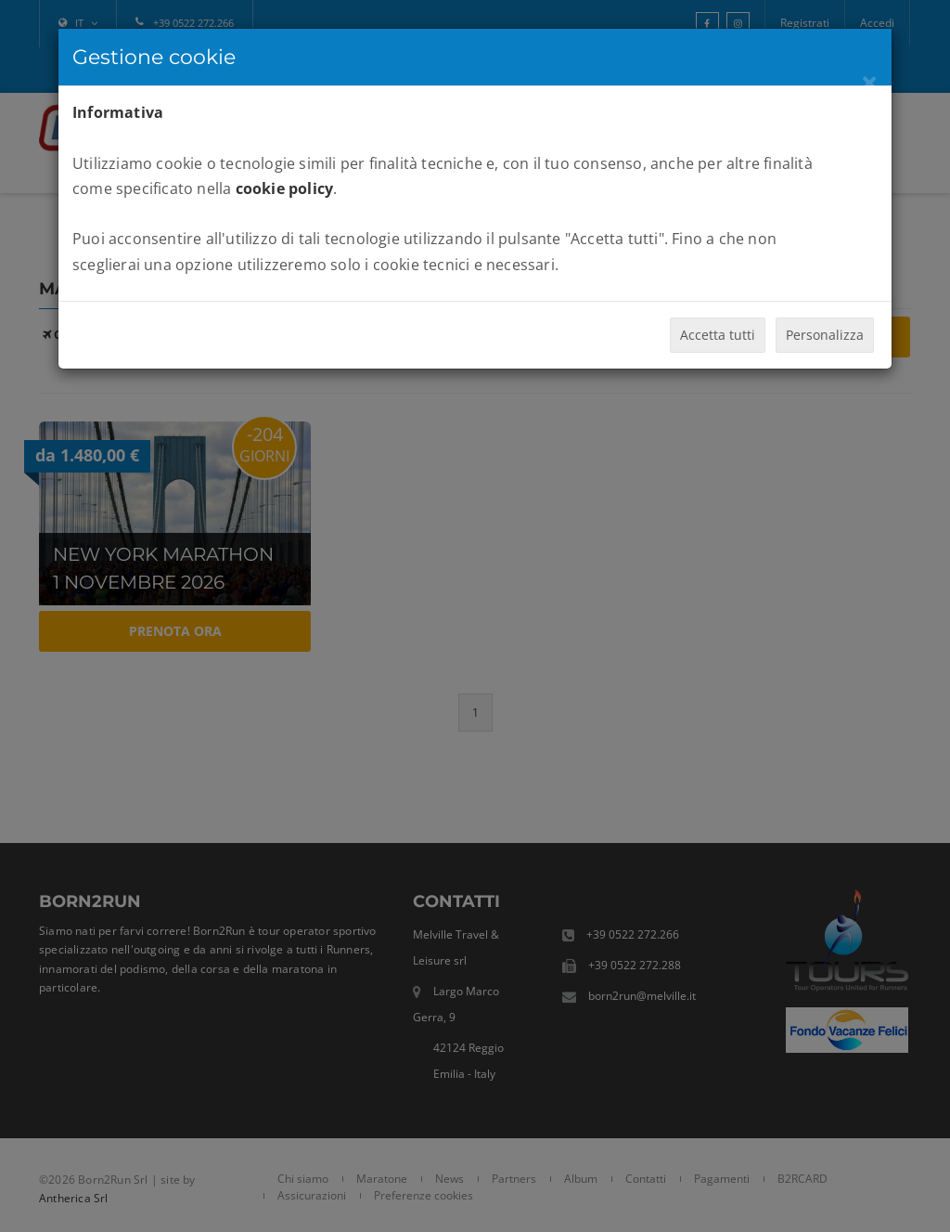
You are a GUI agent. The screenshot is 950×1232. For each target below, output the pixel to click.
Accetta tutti (717, 335)
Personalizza (825, 335)
